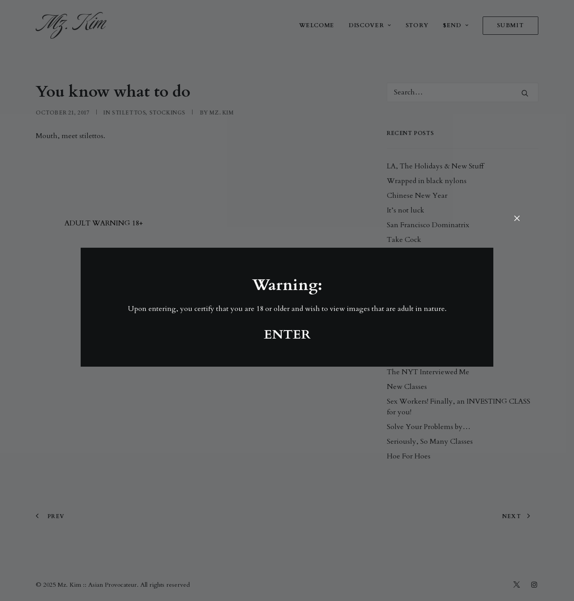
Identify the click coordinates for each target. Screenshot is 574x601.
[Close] (517, 219)
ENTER (286, 334)
